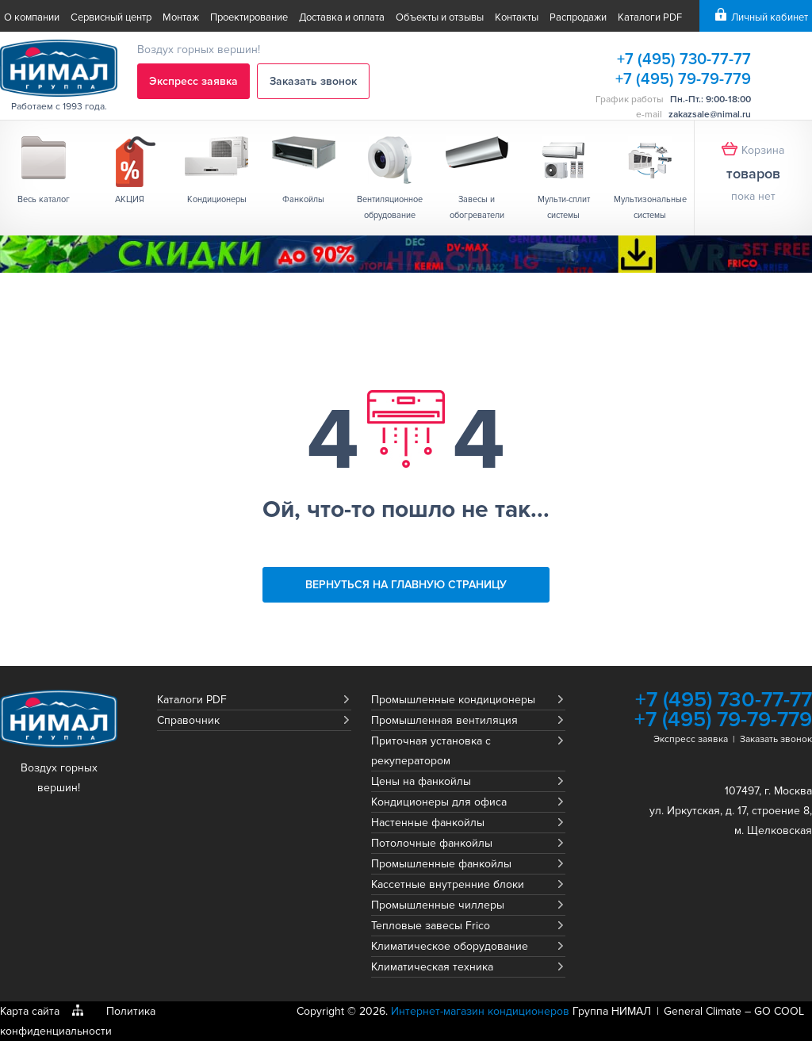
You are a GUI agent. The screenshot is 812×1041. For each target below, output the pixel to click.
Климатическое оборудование (449, 946)
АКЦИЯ (129, 199)
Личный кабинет (769, 17)
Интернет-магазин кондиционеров (480, 1011)
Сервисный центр (111, 17)
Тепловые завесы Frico (430, 925)
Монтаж (181, 17)
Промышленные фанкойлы (441, 864)
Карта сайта (29, 1011)
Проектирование (249, 17)
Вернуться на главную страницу (406, 584)
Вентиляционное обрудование (390, 207)
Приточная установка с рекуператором (431, 750)
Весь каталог (43, 199)
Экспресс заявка (193, 81)
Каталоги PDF (650, 17)
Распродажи (578, 17)
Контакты (516, 17)
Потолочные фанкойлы (431, 843)
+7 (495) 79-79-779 (683, 79)
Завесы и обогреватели (477, 207)
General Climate (702, 1011)
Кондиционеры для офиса (439, 802)
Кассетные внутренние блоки (447, 884)
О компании (31, 17)
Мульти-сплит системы (564, 207)
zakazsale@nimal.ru (709, 115)
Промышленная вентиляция (444, 720)
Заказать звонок (313, 81)
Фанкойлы (303, 199)
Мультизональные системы (650, 207)
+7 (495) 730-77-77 (684, 59)
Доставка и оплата (342, 17)
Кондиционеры (217, 199)
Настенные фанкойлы (428, 822)
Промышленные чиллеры (437, 905)
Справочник (188, 720)
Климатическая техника (432, 967)
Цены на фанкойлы (421, 781)
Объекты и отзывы (440, 17)
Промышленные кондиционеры (453, 699)
